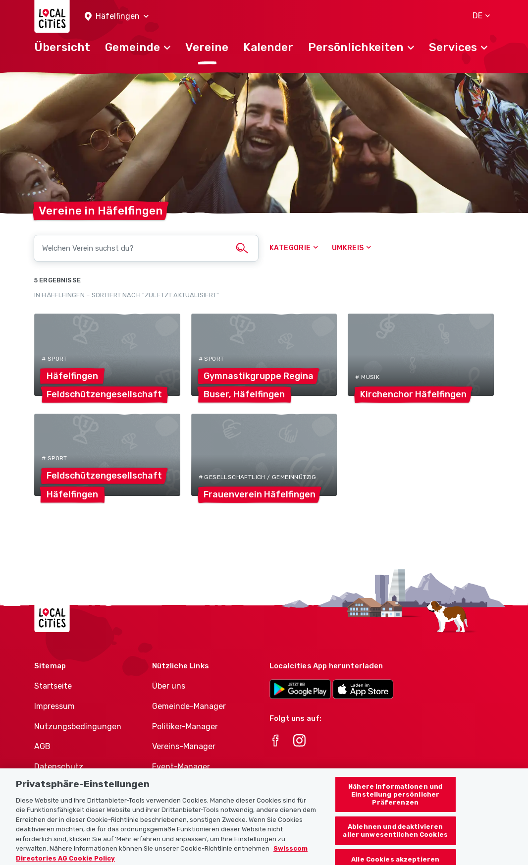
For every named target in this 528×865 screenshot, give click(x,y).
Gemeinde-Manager (189, 706)
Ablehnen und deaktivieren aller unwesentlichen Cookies (395, 836)
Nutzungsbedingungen (77, 726)
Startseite (53, 686)
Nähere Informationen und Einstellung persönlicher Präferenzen (395, 799)
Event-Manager (181, 766)
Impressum (54, 706)
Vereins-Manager (183, 746)
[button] (117, 16)
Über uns (168, 686)
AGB (42, 746)
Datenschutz (58, 766)
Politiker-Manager (185, 726)
